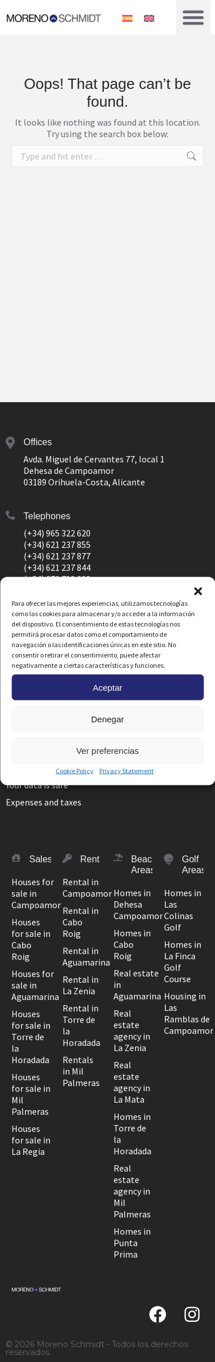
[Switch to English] (149, 17)
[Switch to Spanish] (127, 17)
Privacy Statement (126, 770)
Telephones (47, 516)
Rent (90, 859)
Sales (40, 859)
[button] (198, 591)
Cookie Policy (74, 770)
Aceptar (108, 687)
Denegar (107, 718)
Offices (38, 442)
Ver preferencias (107, 750)
